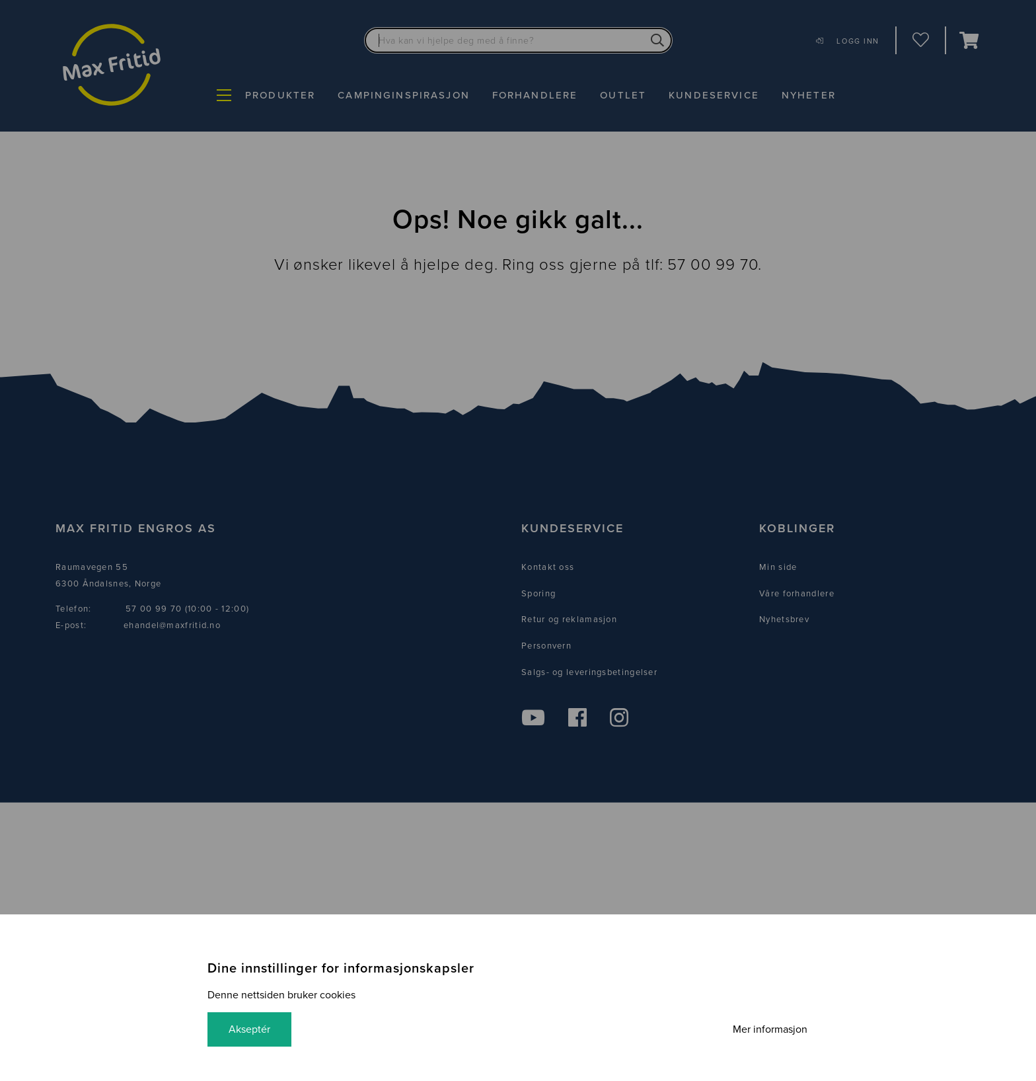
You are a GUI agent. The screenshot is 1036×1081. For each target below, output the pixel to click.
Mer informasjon (770, 1029)
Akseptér (249, 1029)
